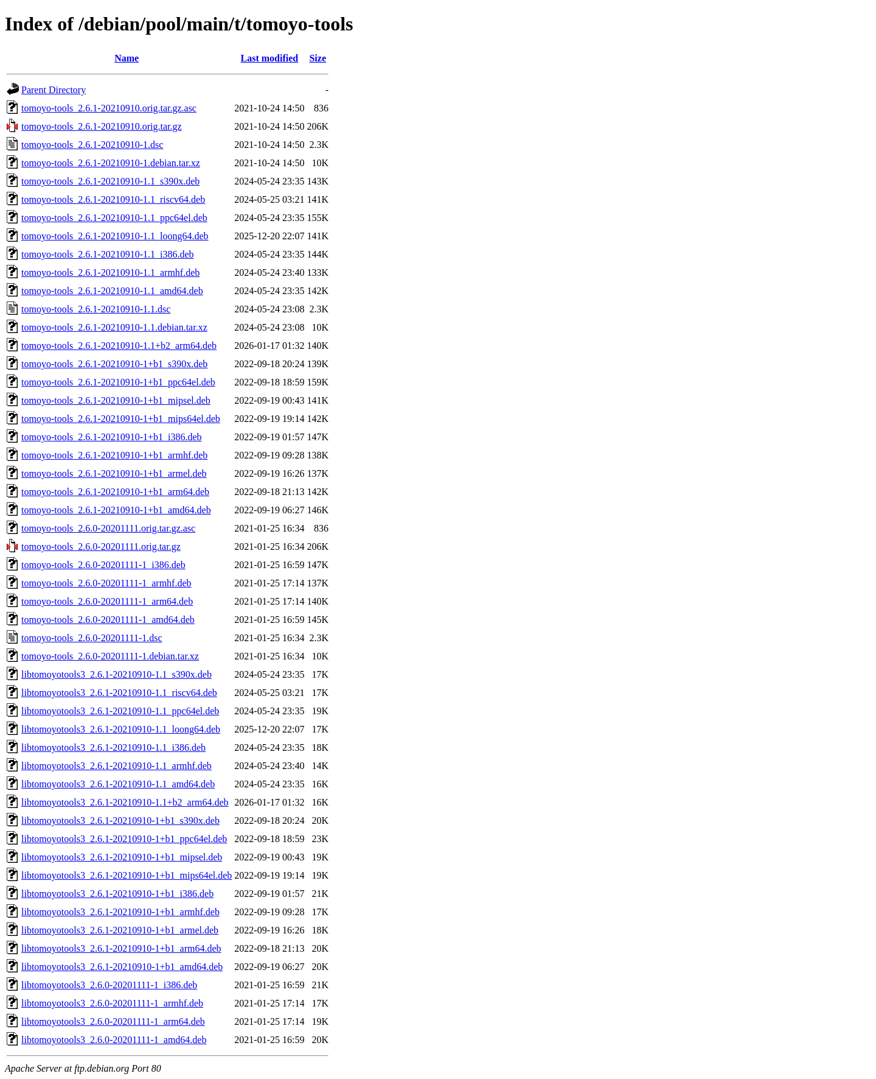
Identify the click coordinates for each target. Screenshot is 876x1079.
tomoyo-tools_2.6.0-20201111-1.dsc (91, 638)
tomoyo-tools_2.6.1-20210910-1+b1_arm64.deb (115, 492)
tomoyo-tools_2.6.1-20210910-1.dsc (92, 144)
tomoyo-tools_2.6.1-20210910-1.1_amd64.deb (112, 291)
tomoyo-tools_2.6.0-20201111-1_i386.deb (103, 565)
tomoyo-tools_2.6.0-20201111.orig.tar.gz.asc (108, 528)
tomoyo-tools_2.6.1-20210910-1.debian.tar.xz (110, 163)
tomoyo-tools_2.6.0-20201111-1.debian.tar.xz (110, 656)
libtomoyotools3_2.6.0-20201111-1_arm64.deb (113, 1021)
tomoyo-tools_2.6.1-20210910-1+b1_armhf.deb (114, 455)
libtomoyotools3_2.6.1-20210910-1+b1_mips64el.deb (126, 875)
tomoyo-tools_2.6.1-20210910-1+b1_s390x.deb (114, 364)
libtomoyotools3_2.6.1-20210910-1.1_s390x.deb (116, 674)
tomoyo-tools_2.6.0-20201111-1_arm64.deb (107, 601)
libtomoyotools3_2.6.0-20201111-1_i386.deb (109, 985)
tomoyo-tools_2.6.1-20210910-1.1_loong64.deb (115, 236)
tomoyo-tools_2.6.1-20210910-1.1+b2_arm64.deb (119, 345)
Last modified (270, 58)
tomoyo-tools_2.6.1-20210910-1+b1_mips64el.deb (120, 418)
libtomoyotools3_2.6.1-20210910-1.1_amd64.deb (118, 784)
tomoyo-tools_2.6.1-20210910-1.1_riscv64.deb (113, 199)
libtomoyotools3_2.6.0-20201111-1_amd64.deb (113, 1040)
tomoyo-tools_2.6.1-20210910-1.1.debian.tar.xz (114, 327)
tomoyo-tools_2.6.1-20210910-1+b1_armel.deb (114, 473)
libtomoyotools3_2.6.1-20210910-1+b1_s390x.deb (120, 820)
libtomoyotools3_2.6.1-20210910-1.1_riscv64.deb (119, 692)
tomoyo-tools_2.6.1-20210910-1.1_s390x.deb (110, 181)
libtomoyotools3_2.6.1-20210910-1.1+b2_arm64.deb (125, 802)
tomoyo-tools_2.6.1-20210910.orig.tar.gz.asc (108, 108)
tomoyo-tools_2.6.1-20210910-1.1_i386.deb (107, 254)
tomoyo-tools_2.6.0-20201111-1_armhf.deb (106, 583)
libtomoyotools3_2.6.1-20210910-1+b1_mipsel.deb (121, 857)
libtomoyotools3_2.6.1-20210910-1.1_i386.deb (113, 747)
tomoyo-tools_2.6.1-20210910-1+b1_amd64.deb (116, 510)
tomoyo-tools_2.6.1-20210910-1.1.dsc (95, 309)
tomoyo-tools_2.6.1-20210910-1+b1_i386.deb (111, 437)
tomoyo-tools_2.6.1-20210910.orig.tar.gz (101, 126)
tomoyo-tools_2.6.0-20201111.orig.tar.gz (101, 546)
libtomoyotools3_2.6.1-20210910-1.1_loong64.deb (120, 729)
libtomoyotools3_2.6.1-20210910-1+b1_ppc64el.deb (124, 839)
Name (126, 58)
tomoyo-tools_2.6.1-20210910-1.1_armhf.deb (110, 272)
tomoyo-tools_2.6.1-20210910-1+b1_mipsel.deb (115, 400)
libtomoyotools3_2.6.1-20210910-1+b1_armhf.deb (120, 912)
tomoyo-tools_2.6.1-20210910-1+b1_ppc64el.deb (118, 382)
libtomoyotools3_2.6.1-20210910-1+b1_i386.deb (117, 893)
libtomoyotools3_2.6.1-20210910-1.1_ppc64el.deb (120, 711)
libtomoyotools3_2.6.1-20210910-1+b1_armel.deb (119, 930)
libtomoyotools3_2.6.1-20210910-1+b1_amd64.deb (122, 966)
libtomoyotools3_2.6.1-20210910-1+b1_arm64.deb (121, 948)
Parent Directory (53, 90)
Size (317, 58)
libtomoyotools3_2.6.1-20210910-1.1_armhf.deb (116, 766)
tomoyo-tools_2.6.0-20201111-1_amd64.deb (108, 619)
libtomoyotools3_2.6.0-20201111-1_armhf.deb (112, 1003)
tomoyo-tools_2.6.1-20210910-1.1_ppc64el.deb (114, 218)
